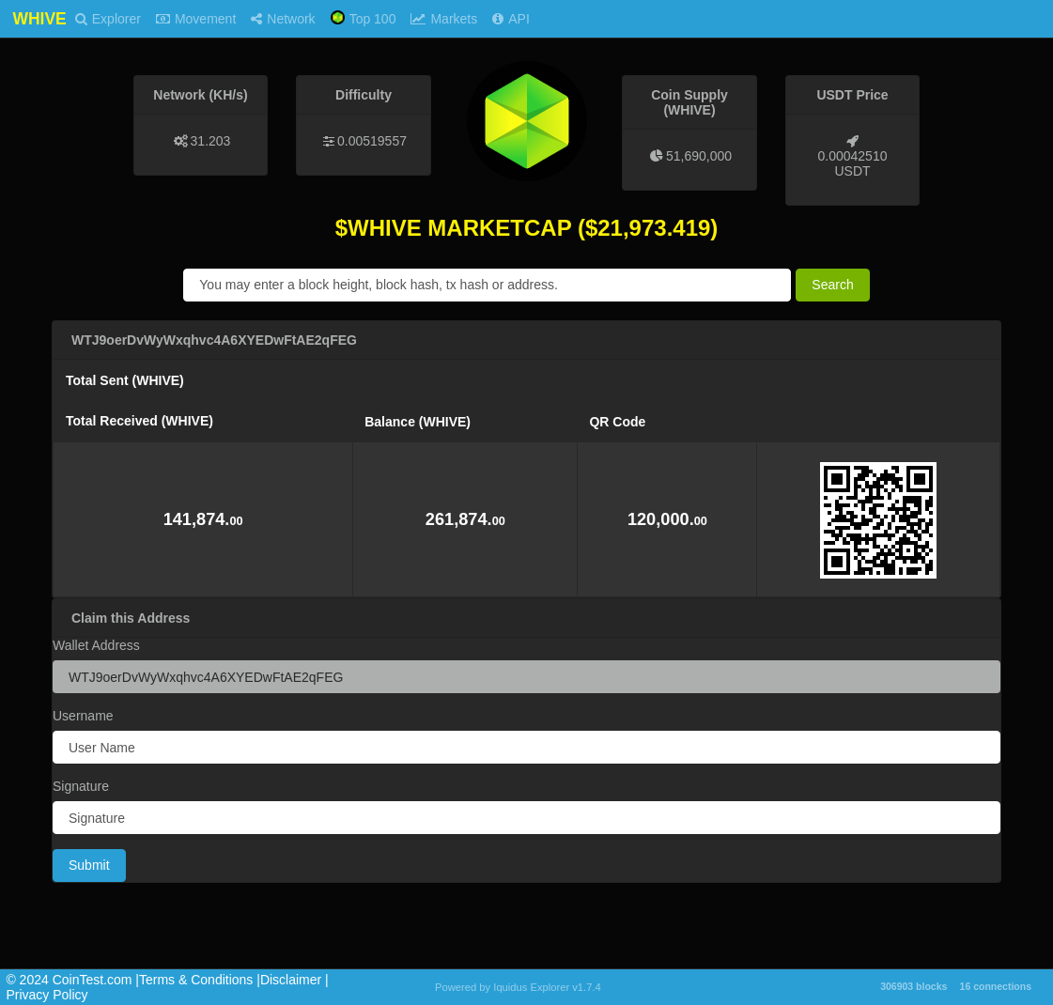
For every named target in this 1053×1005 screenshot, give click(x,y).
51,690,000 (699, 155)
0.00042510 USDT (853, 163)
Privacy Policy (46, 994)
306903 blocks (913, 986)
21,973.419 (653, 227)
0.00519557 (372, 140)
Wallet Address (96, 645)
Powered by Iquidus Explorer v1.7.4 (518, 987)
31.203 (211, 140)
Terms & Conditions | (199, 979)
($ (587, 227)
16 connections (995, 986)
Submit (89, 865)
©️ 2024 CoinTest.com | (72, 979)
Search (832, 284)
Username (83, 715)
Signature (81, 786)
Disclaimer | (294, 979)
